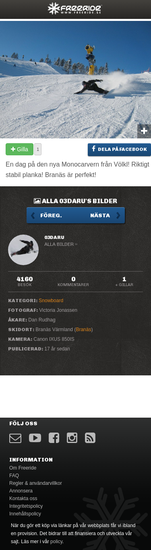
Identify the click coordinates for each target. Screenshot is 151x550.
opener (11, 8)
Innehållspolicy (25, 514)
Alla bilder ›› (60, 244)
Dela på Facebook (119, 149)
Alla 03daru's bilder (75, 201)
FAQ (14, 475)
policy (56, 541)
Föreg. (51, 215)
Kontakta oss (23, 498)
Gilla (19, 149)
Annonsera (21, 491)
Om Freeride (22, 468)
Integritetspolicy (26, 506)
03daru (54, 237)
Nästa (100, 215)
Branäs (83, 329)
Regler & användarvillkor (35, 483)
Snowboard (51, 300)
